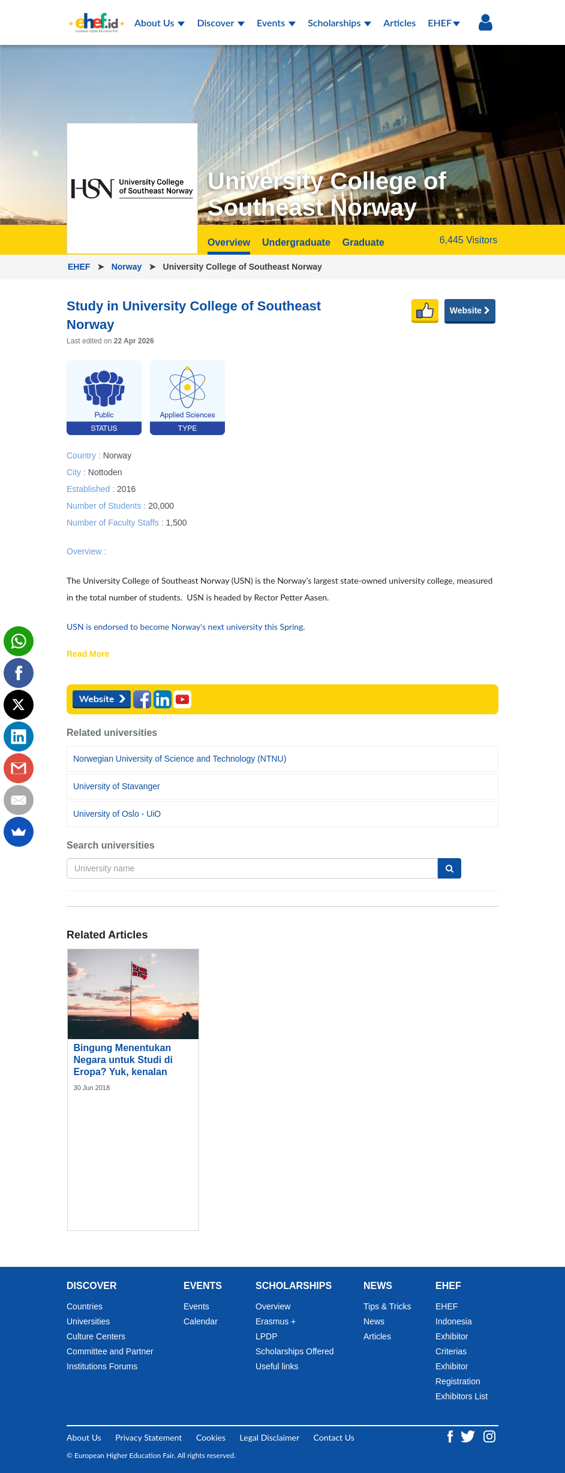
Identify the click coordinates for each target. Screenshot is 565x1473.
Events (276, 22)
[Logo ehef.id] (93, 15)
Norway (128, 266)
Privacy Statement (148, 1437)
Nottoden (105, 471)
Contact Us (334, 1437)
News (373, 1321)
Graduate (363, 242)
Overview (229, 242)
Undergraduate (296, 242)
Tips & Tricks (387, 1306)
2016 (126, 488)
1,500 (176, 522)
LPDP (267, 1336)
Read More (88, 654)
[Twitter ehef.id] (469, 1435)
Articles (399, 22)
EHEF (444, 22)
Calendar (201, 1321)
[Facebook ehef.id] (451, 1435)
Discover (221, 22)
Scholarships (339, 22)
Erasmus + (276, 1321)
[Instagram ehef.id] (489, 1435)
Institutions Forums (102, 1366)
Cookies (211, 1437)
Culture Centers (96, 1336)
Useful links (277, 1366)
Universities (88, 1321)
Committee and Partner (110, 1351)
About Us (159, 22)
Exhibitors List (461, 1396)
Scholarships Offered (294, 1351)
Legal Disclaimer (269, 1437)
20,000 (161, 505)
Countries (85, 1306)
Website (470, 310)
